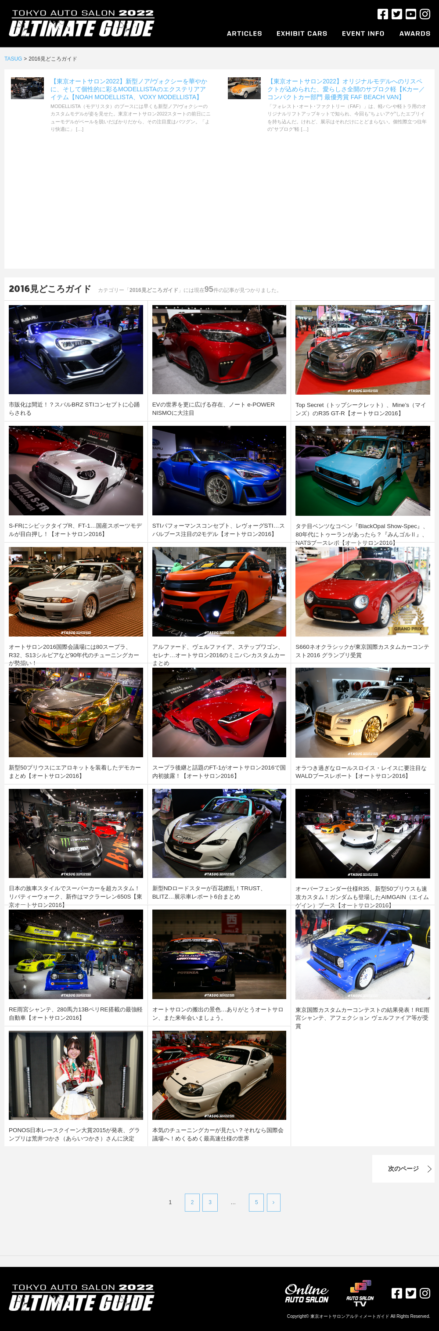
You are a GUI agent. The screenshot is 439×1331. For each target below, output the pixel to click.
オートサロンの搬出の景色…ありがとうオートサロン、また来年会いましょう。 (218, 1013)
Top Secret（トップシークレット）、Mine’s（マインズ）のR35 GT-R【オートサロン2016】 (357, 408)
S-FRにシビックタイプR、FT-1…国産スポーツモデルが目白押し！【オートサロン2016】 (75, 529)
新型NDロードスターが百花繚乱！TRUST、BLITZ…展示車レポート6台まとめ (216, 892)
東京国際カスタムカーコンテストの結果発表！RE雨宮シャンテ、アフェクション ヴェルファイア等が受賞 (362, 1013)
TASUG (13, 59)
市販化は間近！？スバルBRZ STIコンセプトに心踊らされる (74, 408)
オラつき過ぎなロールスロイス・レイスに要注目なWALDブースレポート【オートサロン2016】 (356, 771)
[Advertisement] (219, 207)
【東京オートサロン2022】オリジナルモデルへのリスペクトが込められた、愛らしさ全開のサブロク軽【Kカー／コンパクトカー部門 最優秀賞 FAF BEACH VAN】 (346, 89)
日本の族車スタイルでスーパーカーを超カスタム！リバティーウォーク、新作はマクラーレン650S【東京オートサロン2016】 (75, 895)
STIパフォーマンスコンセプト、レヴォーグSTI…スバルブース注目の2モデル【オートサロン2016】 (218, 529)
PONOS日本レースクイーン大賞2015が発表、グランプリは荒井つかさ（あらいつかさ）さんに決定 (74, 1133)
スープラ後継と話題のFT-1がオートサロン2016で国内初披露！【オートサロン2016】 (218, 771)
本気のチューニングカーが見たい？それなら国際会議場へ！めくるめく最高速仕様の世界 (218, 1133)
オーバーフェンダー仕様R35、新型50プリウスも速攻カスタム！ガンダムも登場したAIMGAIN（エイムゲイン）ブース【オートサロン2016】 (361, 896)
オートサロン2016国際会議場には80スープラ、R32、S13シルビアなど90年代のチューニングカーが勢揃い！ (74, 650)
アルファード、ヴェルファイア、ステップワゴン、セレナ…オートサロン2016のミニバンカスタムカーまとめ (218, 650)
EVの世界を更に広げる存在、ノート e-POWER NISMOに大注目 (217, 408)
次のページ (363, 1168)
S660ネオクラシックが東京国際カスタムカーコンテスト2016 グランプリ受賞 (362, 650)
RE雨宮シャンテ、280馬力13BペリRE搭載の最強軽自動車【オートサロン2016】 (75, 1013)
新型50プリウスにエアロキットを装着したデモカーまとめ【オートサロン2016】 (75, 771)
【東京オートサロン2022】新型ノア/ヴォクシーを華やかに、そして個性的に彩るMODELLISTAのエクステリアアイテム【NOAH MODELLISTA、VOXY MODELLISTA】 (128, 89)
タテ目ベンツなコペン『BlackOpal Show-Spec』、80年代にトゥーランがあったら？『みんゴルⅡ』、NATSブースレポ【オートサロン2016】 (361, 533)
